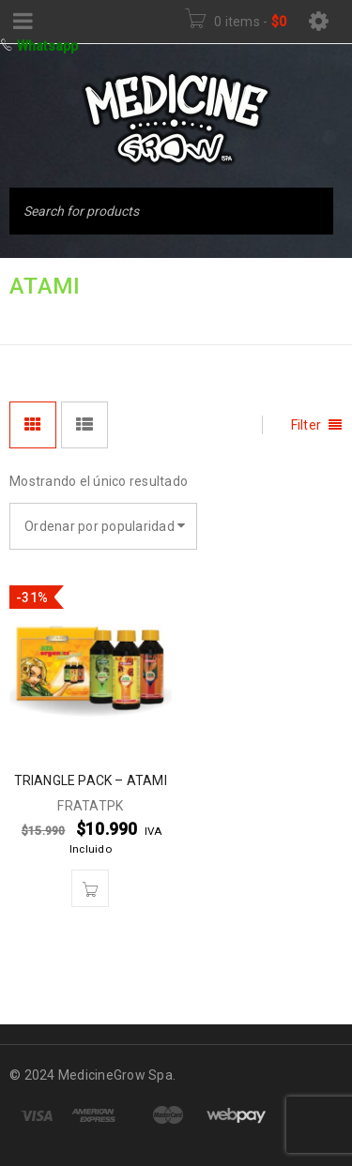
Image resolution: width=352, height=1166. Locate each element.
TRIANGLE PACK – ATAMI (90, 780)
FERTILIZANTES (135, 316)
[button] (90, 888)
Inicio (30, 316)
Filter (306, 424)
